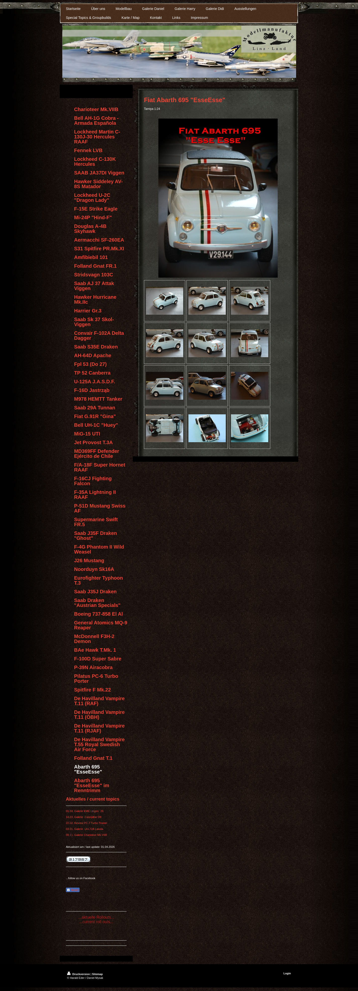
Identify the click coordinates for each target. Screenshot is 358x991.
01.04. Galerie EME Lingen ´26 (84, 811)
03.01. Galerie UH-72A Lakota (84, 828)
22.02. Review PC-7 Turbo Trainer (86, 822)
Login (287, 973)
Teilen (73, 890)
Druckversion (78, 974)
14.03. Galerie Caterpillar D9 (83, 817)
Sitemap (97, 974)
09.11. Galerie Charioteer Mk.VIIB (86, 834)
